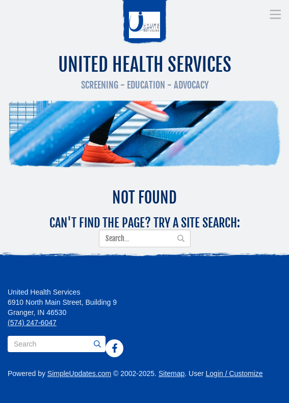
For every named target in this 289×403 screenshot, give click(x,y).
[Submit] (97, 344)
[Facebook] (114, 348)
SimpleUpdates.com (79, 373)
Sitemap (172, 373)
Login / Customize (234, 373)
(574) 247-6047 (32, 323)
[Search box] (57, 344)
